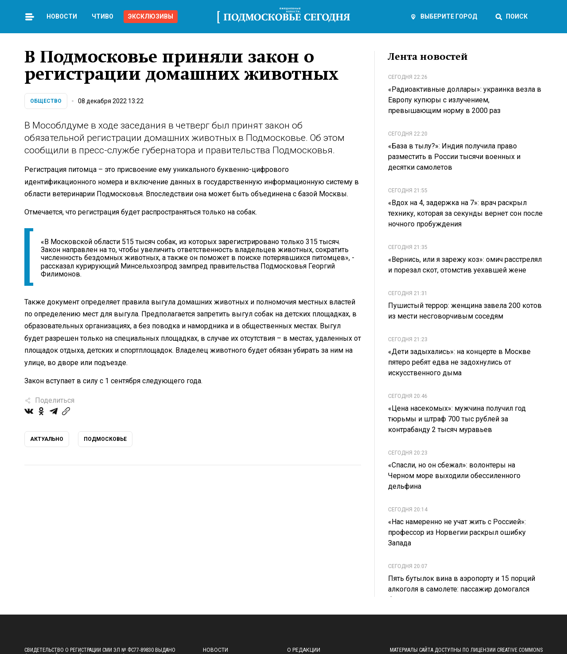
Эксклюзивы (150, 16)
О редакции (303, 650)
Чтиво (102, 16)
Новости (62, 16)
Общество (46, 101)
